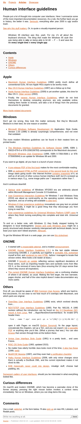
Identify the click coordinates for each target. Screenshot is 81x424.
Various (11, 190)
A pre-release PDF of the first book (24, 167)
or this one (72, 171)
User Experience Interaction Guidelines (26, 196)
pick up (50, 409)
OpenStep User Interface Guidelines (25, 302)
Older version (25, 94)
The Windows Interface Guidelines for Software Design (35, 148)
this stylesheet (61, 235)
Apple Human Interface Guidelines (24, 92)
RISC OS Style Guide (18, 344)
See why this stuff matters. (15, 28)
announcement (62, 247)
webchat (18, 409)
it (64, 328)
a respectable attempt (31, 247)
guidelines (26, 190)
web (16, 351)
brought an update (28, 261)
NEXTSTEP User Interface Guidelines (26, 308)
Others (11, 65)
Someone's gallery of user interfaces (20, 374)
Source (5, 421)
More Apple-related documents (17, 111)
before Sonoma (48, 325)
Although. (42, 231)
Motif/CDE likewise (16, 354)
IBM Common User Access (47, 291)
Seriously (34, 21)
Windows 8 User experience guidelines (26, 204)
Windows (12, 60)
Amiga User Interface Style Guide (24, 339)
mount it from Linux (17, 313)
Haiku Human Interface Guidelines (24, 358)
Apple (11, 58)
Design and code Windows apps (50, 226)
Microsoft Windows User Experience (25, 154)
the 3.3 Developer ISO (66, 310)
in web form (51, 201)
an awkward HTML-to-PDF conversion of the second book (39, 171)
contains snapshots (61, 173)
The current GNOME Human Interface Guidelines (31, 272)
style (18, 190)
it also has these (70, 348)
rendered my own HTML (37, 255)
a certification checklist (61, 354)
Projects (12, 2)
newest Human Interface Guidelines (39, 98)
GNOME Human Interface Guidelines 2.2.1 (29, 250)
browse (11, 333)
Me (4, 2)
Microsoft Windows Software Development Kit (30, 129)
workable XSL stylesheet (66, 253)
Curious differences (17, 68)
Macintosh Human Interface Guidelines (27, 82)
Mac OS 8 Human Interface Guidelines (26, 88)
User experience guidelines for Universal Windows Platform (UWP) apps (42, 213)
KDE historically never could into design (28, 366)
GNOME (12, 62)
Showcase (33, 2)
